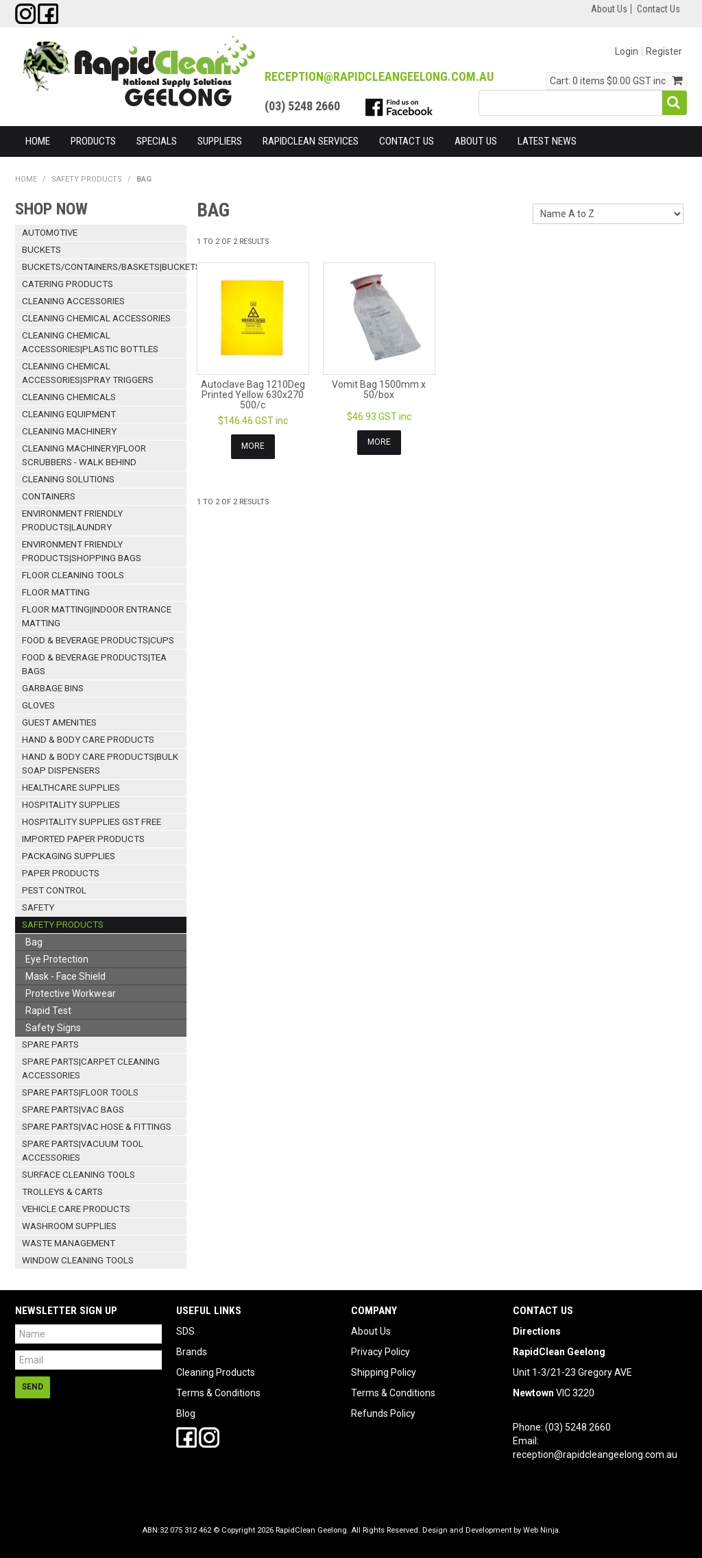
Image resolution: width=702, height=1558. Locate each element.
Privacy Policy (380, 1351)
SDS (185, 1331)
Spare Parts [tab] (50, 1044)
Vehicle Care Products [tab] (76, 1209)
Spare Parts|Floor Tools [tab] (80, 1092)
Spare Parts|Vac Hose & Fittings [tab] (96, 1127)
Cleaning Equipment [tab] (69, 414)
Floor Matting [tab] (56, 592)
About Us (609, 9)
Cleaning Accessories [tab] (73, 301)
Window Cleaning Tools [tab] (78, 1260)
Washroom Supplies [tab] (69, 1226)
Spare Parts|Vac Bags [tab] (73, 1109)
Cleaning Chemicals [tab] (69, 397)
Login (626, 51)
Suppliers (219, 141)
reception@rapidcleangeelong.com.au (595, 1454)
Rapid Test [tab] (48, 1010)
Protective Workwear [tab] (70, 993)
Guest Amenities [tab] (59, 722)
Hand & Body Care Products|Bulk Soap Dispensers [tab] (100, 764)
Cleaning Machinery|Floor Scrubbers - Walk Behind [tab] (84, 455)
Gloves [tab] (38, 705)
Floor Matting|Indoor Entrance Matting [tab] (96, 616)
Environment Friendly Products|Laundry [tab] (72, 520)
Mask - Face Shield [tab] (65, 976)
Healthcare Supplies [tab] (71, 787)
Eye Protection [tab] (56, 959)
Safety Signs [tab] (53, 1027)
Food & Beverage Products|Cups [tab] (98, 640)
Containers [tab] (48, 496)
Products (93, 141)
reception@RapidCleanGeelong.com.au (379, 76)
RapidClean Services (311, 141)
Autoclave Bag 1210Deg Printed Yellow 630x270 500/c (253, 395)
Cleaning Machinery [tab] (69, 431)
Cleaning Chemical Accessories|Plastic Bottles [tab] (90, 342)
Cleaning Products (215, 1372)
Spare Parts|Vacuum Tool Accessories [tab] (82, 1151)
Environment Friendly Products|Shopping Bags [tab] (81, 551)
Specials (156, 141)
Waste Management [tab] (68, 1243)
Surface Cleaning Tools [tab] (78, 1175)
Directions (537, 1331)
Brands (191, 1351)
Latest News (547, 141)
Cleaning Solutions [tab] (68, 479)
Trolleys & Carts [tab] (62, 1192)
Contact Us (658, 9)
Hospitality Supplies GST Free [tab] (91, 822)
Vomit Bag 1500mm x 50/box (379, 389)
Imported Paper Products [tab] (83, 839)
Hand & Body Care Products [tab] (88, 739)
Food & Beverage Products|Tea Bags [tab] (94, 664)
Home (37, 141)
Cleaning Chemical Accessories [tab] (96, 318)
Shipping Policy (383, 1372)
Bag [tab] (34, 942)
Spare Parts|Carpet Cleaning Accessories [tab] (91, 1068)
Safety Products (86, 179)
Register (664, 51)
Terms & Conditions (218, 1392)
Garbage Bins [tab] (53, 688)
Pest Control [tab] (54, 890)
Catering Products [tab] (67, 284)
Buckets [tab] (41, 250)
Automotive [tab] (49, 232)
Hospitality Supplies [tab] (71, 805)
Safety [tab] (38, 907)
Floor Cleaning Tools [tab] (73, 575)
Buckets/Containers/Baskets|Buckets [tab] (104, 267)
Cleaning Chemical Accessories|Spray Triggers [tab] (88, 373)
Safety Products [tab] (63, 924)
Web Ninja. (542, 1530)
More (253, 446)
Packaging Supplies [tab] (68, 856)
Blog (185, 1413)
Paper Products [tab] (60, 873)
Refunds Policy (383, 1413)
